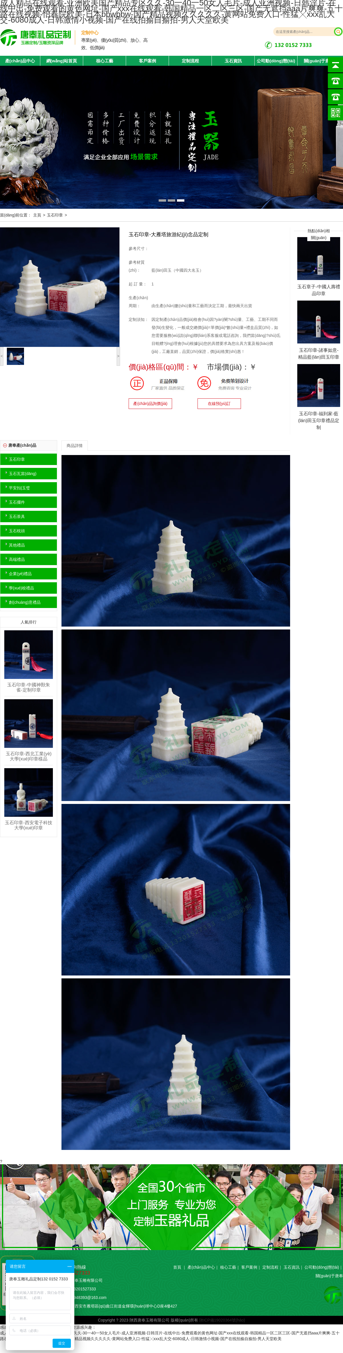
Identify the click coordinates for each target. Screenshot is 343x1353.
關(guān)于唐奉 (319, 60)
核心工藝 (104, 60)
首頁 (177, 1267)
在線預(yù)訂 (219, 403)
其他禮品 (17, 545)
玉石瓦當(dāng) (22, 473)
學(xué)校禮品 (21, 588)
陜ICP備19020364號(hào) (222, 1320)
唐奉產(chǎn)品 (22, 445)
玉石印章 (55, 215)
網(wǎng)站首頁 (61, 60)
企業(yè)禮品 (20, 573)
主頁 (37, 215)
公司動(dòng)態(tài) (276, 60)
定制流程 (190, 60)
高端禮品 (17, 559)
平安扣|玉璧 (19, 488)
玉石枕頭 (17, 531)
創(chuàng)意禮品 (25, 602)
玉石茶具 (17, 516)
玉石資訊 (233, 60)
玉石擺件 (17, 502)
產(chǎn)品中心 (201, 1267)
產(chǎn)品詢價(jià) (150, 403)
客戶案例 (147, 60)
